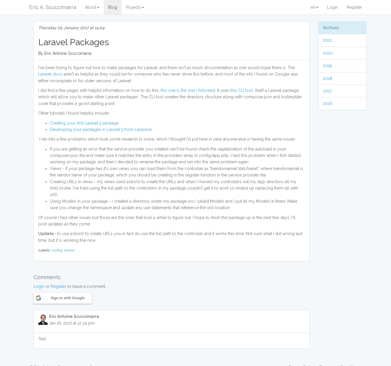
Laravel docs (50, 74)
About (92, 7)
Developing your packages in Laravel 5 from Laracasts (101, 129)
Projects (135, 7)
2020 (328, 53)
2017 (327, 91)
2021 (327, 40)
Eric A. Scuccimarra (52, 7)
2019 (327, 65)
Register (354, 7)
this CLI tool (241, 90)
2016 (327, 103)
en (314, 7)
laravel (69, 250)
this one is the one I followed (188, 90)
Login (332, 7)
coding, (57, 250)
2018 (327, 78)
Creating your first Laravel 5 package (84, 123)
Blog (112, 7)
